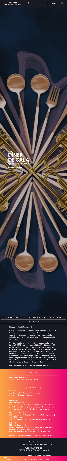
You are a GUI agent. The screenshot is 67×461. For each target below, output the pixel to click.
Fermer (62, 458)
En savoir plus (47, 459)
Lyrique (10, 151)
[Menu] (62, 3)
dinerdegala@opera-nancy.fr (21, 395)
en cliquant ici (49, 435)
